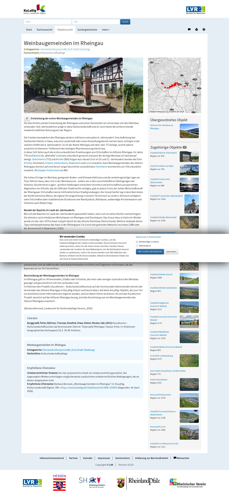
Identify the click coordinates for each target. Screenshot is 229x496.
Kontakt (87, 458)
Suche (125, 21)
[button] (27, 118)
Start (29, 29)
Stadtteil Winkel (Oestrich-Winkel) (166, 347)
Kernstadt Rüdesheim (160, 394)
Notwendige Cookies (147, 241)
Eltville (28, 163)
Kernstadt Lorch (158, 426)
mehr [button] (105, 29)
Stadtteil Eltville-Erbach (161, 274)
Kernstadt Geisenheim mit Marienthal (167, 371)
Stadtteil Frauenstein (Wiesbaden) (166, 196)
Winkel (59, 159)
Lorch (89, 163)
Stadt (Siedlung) (81, 49)
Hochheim (101, 166)
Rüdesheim (75, 163)
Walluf (36, 155)
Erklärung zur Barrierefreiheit (151, 458)
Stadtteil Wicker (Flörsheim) (163, 152)
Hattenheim (61, 163)
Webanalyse (143, 245)
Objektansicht (65, 29)
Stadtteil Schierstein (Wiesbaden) (160, 181)
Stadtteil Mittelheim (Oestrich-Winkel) (159, 333)
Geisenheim (38, 159)
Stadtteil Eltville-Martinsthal (163, 217)
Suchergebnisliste (87, 29)
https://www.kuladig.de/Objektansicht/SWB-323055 (88, 387)
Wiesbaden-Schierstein (46, 170)
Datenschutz (122, 458)
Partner (73, 458)
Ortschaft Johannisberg (161, 355)
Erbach (49, 163)
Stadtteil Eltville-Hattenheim (163, 288)
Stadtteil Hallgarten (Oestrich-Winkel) (159, 304)
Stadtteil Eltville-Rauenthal (162, 232)
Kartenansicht (44, 29)
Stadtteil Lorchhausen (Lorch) (164, 443)
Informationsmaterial (52, 458)
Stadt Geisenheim (158, 379)
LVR (111, 465)
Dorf (70, 49)
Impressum (104, 458)
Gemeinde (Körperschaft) (53, 49)
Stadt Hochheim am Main (161, 166)
